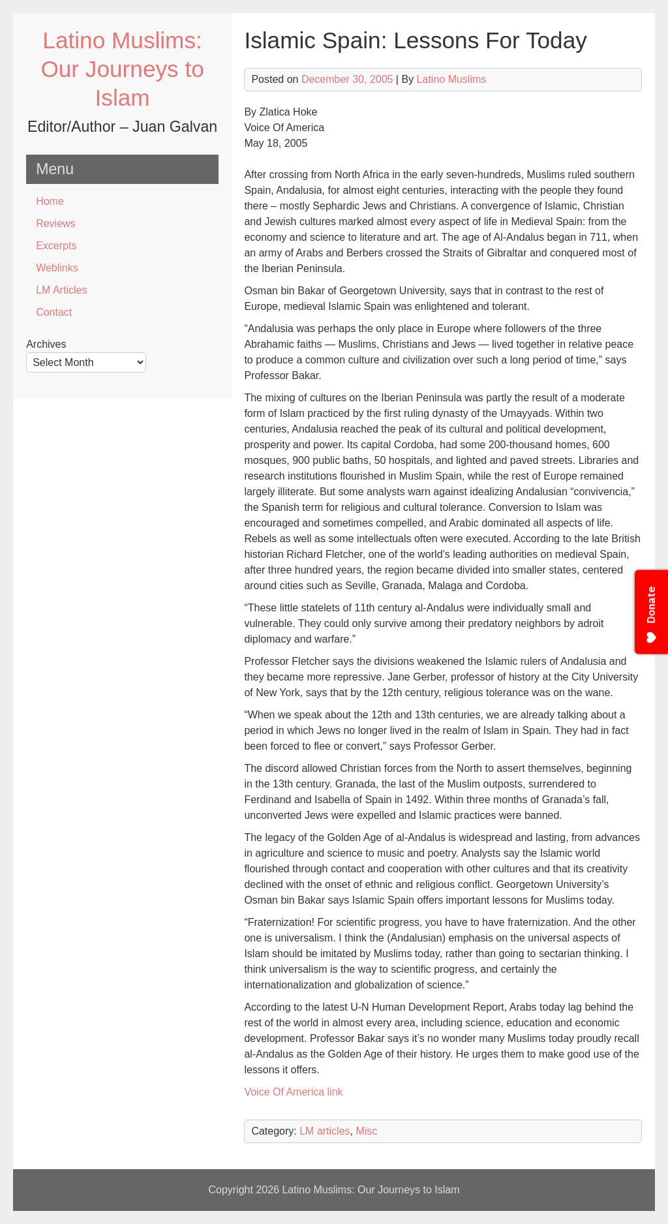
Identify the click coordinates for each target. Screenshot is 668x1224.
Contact (54, 312)
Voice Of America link (293, 1091)
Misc (366, 1131)
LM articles (324, 1131)
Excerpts (56, 245)
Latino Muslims (452, 79)
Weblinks (57, 267)
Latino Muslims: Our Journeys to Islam (122, 68)
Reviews (55, 223)
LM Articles (61, 290)
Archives (46, 344)
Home (50, 201)
